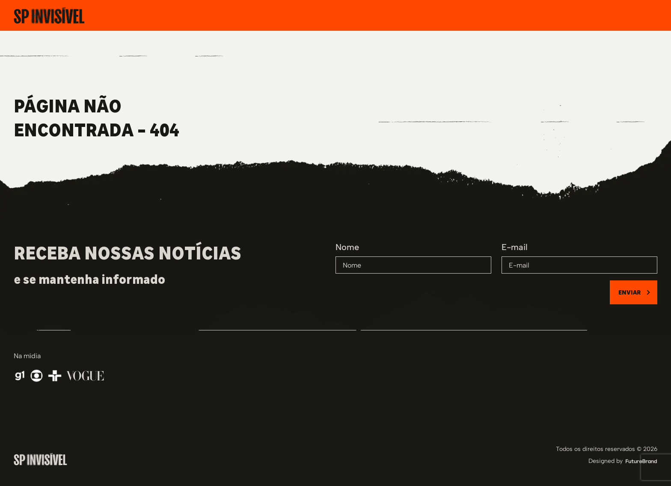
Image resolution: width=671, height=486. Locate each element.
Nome (347, 247)
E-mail (515, 247)
